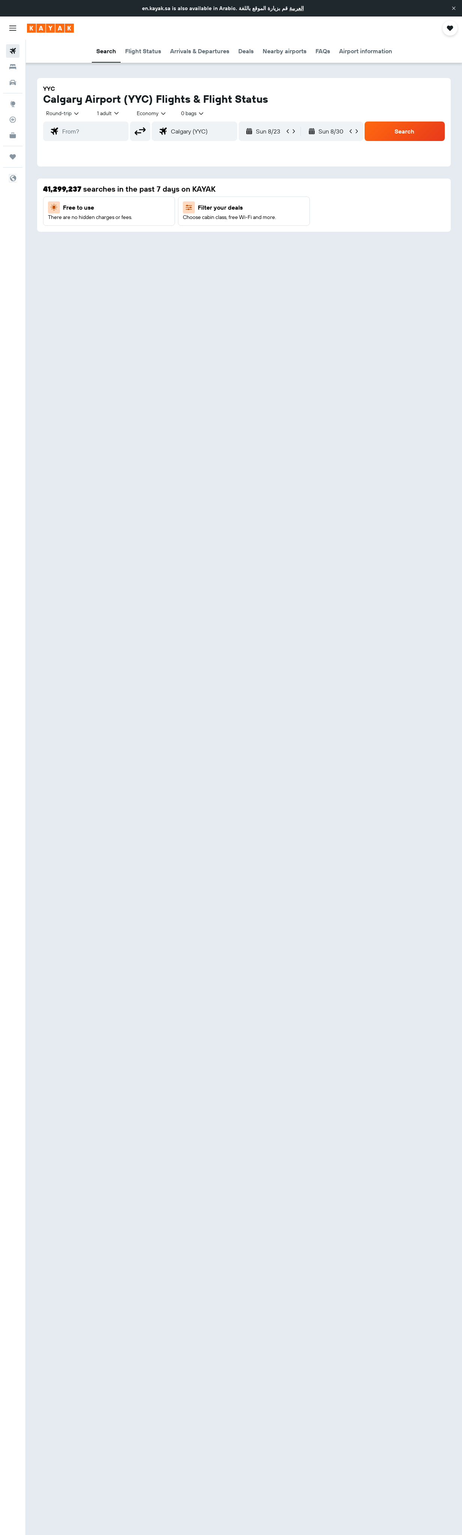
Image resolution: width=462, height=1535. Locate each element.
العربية (296, 8)
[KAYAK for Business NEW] (12, 135)
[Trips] (12, 156)
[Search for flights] (12, 51)
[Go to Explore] (12, 103)
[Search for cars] (12, 82)
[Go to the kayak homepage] (50, 28)
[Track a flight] (12, 119)
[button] (454, 8)
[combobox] (152, 113)
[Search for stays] (12, 66)
